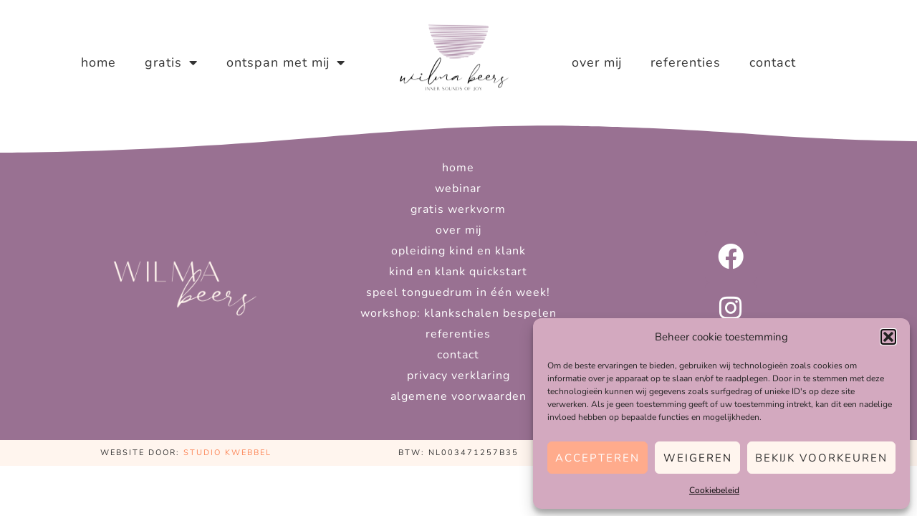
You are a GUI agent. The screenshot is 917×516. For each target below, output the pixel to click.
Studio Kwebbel (227, 452)
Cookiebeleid (714, 490)
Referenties (685, 62)
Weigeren (697, 458)
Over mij (597, 62)
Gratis (171, 62)
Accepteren (597, 458)
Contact (772, 62)
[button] (888, 337)
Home (98, 62)
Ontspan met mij (285, 62)
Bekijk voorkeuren (821, 458)
